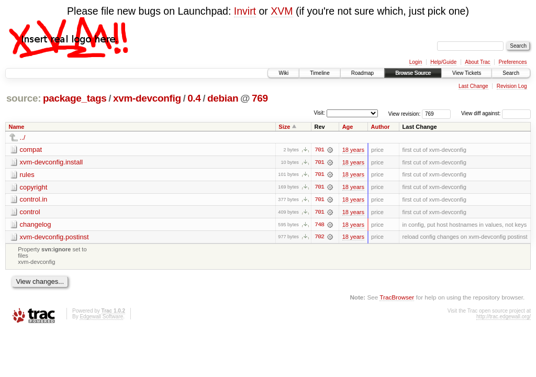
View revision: (404, 113)
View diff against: (496, 113)
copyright (34, 187)
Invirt (245, 11)
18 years (353, 150)
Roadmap (362, 73)
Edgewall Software (101, 317)
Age (347, 127)
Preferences (513, 62)
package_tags (75, 98)
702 (319, 238)
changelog (35, 225)
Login (415, 62)
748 (319, 225)
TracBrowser (396, 297)
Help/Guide (443, 62)
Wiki (283, 73)
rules (27, 175)
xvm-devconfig (147, 98)
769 (260, 98)
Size (284, 127)
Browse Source (413, 73)
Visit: (319, 113)
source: (23, 98)
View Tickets (466, 73)
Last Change (473, 86)
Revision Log (512, 86)
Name (17, 127)
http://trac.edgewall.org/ (503, 317)
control (30, 212)
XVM (282, 11)
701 (319, 150)
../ (23, 137)
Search (510, 73)
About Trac (477, 62)
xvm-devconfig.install (51, 162)
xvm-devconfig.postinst (54, 237)
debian (222, 98)
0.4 (193, 98)
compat (31, 149)
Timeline (319, 73)
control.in (34, 200)
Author (380, 127)
